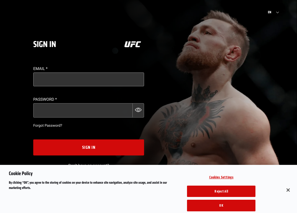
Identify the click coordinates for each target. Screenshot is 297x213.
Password (45, 99)
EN (269, 12)
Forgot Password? (47, 126)
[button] (138, 110)
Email (40, 68)
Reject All (221, 193)
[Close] (288, 192)
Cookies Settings (221, 179)
